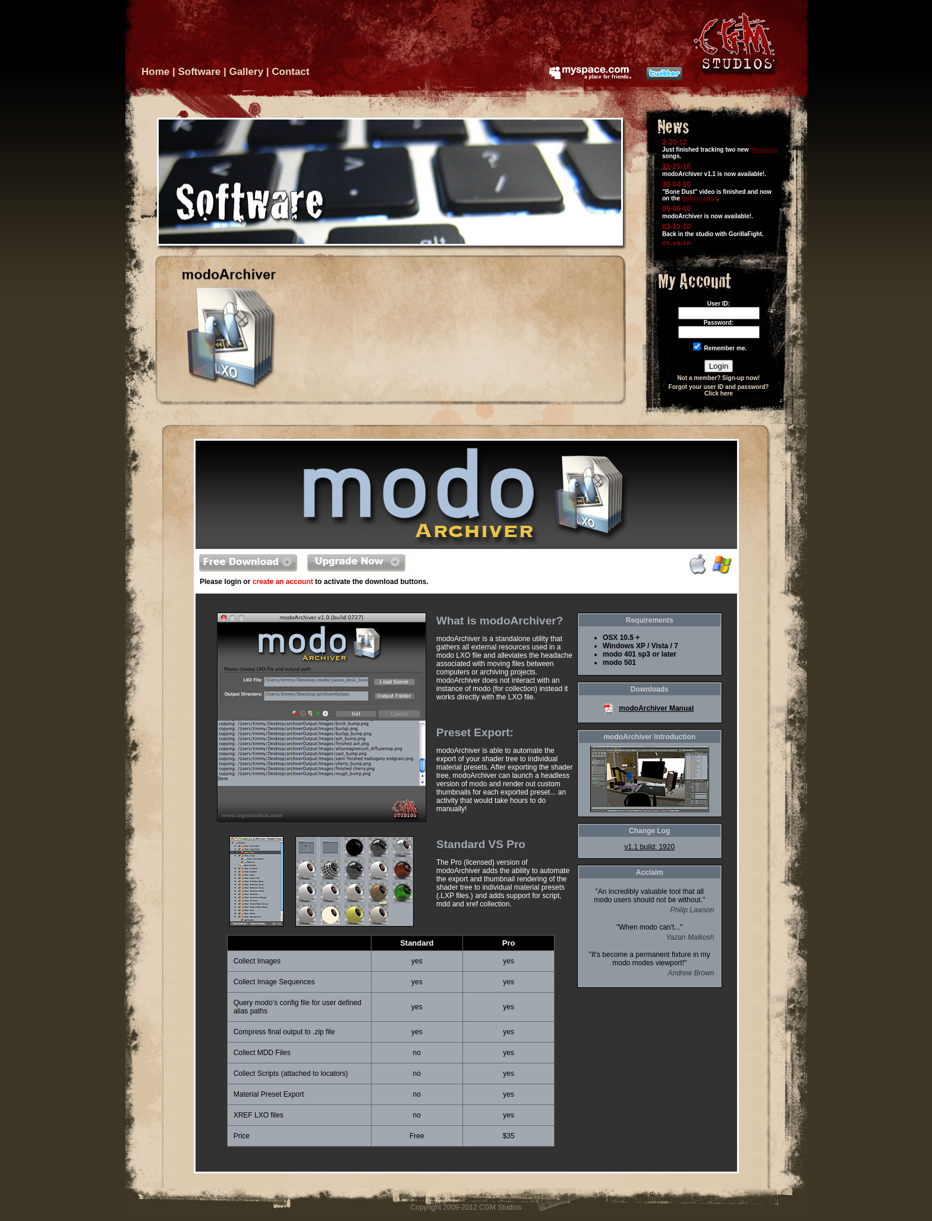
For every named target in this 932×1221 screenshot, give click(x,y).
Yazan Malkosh (690, 937)
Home (155, 71)
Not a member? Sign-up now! (719, 378)
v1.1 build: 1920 (649, 847)
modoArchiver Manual (656, 708)
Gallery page (699, 198)
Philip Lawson (692, 910)
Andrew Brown (690, 973)
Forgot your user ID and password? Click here (719, 390)
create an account (283, 581)
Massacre (763, 149)
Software (199, 71)
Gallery (246, 71)
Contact (290, 71)
